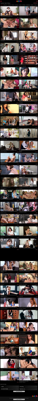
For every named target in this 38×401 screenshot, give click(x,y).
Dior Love (20, 78)
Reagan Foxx (5, 188)
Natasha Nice (2, 308)
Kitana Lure (20, 17)
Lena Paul (2, 188)
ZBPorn (36, 29)
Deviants (17, 41)
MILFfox (18, 296)
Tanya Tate (6, 29)
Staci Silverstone (3, 29)
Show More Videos (19, 391)
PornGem (17, 188)
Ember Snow (5, 308)
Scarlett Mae (24, 308)
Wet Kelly (24, 176)
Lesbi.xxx (36, 151)
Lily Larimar (24, 90)
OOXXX (18, 249)
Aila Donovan (5, 296)
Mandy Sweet (2, 345)
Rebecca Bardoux (25, 284)
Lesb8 (36, 296)
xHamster (17, 345)
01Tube (18, 333)
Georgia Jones (2, 237)
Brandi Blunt (20, 284)
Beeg (36, 17)
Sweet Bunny (21, 176)
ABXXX (18, 237)
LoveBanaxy (20, 41)
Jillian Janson (2, 139)
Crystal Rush (20, 188)
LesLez (36, 176)
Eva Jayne (20, 151)
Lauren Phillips (21, 90)
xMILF (18, 17)
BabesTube (17, 29)
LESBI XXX (19, 1)
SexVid (18, 151)
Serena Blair (20, 308)
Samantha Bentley (3, 127)
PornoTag (22, 386)
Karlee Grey (2, 151)
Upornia (36, 41)
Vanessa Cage (6, 345)
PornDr (18, 200)
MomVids (36, 78)
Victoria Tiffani (21, 296)
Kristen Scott (23, 333)
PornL (18, 90)
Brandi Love (5, 151)
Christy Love (2, 296)
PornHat (36, 333)
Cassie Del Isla (2, 284)
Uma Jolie (5, 139)
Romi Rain (20, 333)
